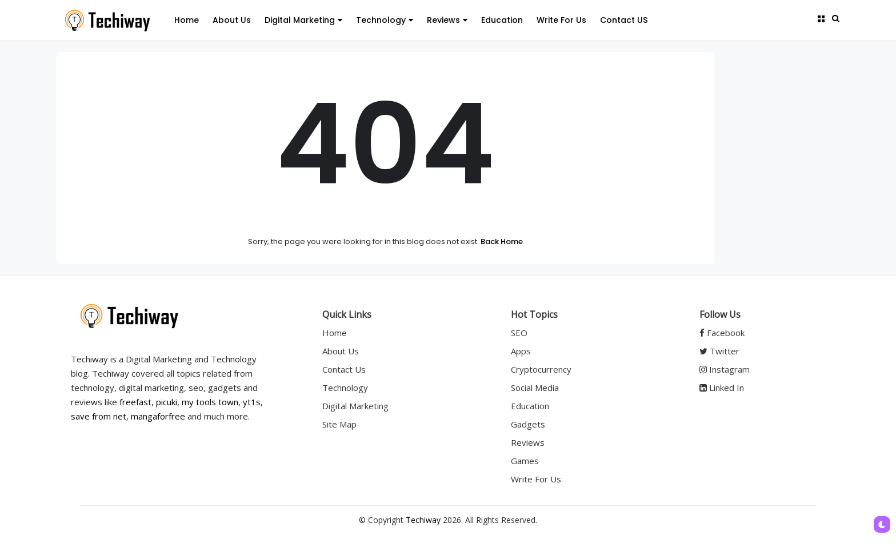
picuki (166, 402)
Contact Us (344, 369)
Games (525, 460)
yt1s (252, 402)
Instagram (724, 369)
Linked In (721, 387)
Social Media (535, 387)
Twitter (719, 351)
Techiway (423, 519)
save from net (98, 416)
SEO (519, 332)
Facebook (722, 332)
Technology (384, 20)
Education (502, 20)
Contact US (624, 20)
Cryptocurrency (541, 369)
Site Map (339, 424)
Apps (521, 351)
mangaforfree (158, 416)
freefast (135, 402)
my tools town (210, 402)
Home (186, 20)
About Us (232, 20)
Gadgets (528, 424)
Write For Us (561, 20)
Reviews (447, 20)
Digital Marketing (303, 20)
